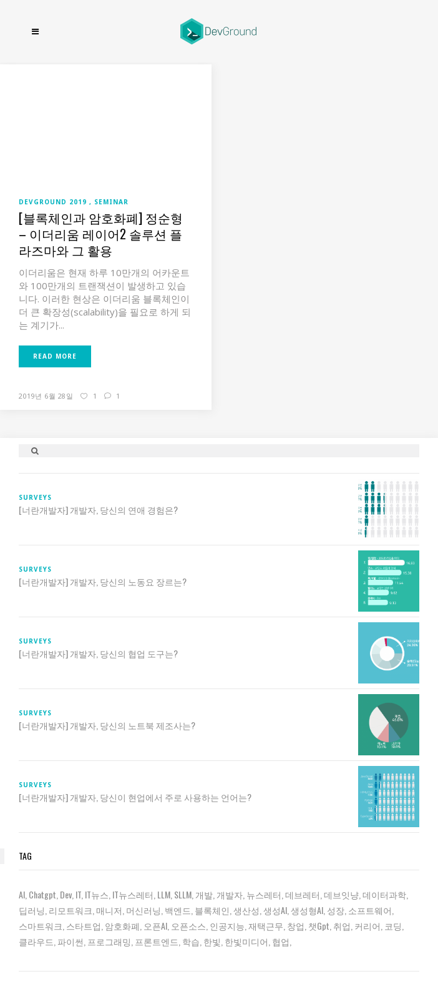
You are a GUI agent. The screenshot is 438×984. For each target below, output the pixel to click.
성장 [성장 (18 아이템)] (335, 910)
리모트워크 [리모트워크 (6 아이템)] (70, 910)
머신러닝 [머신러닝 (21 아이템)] (143, 910)
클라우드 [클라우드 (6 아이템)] (36, 941)
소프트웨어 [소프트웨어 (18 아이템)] (370, 910)
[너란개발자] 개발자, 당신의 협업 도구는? (98, 653)
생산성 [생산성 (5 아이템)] (246, 910)
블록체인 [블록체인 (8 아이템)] (212, 910)
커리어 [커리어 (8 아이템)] (367, 925)
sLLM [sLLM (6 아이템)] (183, 894)
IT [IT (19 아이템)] (78, 894)
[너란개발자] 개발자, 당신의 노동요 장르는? (103, 581)
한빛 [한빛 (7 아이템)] (212, 941)
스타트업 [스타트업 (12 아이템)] (83, 925)
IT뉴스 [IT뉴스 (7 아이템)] (97, 894)
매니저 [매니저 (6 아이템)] (109, 910)
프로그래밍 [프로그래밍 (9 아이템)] (109, 941)
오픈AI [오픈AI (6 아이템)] (155, 925)
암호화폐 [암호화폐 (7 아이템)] (122, 925)
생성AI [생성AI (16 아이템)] (275, 910)
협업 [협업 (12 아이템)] (281, 941)
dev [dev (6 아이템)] (66, 894)
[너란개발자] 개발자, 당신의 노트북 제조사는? (107, 725)
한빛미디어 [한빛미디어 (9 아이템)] (246, 941)
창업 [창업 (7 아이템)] (295, 925)
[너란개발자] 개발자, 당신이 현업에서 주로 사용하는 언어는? (135, 797)
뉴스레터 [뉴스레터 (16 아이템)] (263, 894)
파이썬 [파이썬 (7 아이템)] (70, 941)
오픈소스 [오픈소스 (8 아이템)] (188, 925)
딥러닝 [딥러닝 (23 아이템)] (32, 910)
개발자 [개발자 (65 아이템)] (230, 894)
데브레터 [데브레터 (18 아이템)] (302, 894)
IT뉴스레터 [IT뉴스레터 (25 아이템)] (132, 894)
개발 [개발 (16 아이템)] (204, 894)
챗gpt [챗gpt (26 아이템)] (318, 925)
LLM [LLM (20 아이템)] (163, 894)
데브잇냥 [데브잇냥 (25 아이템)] (341, 894)
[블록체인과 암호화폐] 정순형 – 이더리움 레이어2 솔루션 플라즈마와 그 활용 (101, 233)
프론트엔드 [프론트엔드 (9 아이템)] (156, 941)
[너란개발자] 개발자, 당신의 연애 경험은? (98, 510)
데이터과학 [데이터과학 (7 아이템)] (384, 894)
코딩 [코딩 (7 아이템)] (393, 925)
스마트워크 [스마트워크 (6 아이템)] (40, 925)
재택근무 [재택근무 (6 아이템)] (265, 925)
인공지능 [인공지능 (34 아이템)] (227, 925)
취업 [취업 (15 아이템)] (342, 925)
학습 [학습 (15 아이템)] (191, 941)
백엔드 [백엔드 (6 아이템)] (178, 910)
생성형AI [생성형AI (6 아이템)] (307, 910)
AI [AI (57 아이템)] (22, 894)
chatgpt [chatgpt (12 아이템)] (42, 894)
